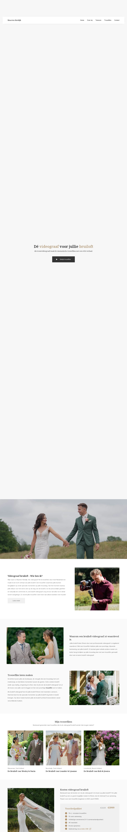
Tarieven (98, 20)
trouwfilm (49, 688)
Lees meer (16, 601)
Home (82, 20)
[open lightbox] (80, 829)
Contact (116, 20)
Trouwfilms (107, 20)
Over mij (89, 20)
